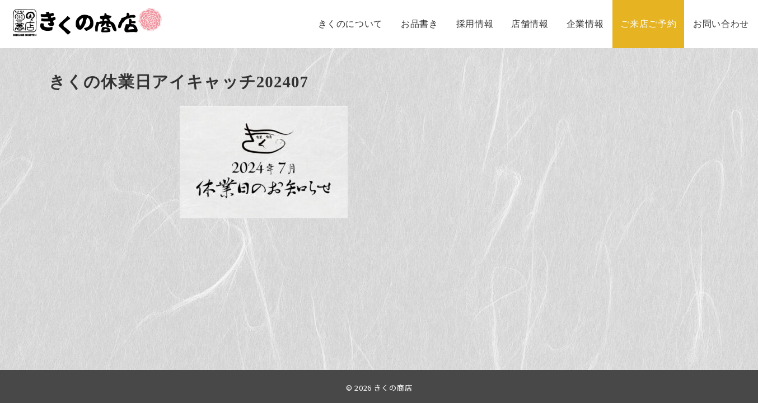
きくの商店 (393, 387)
